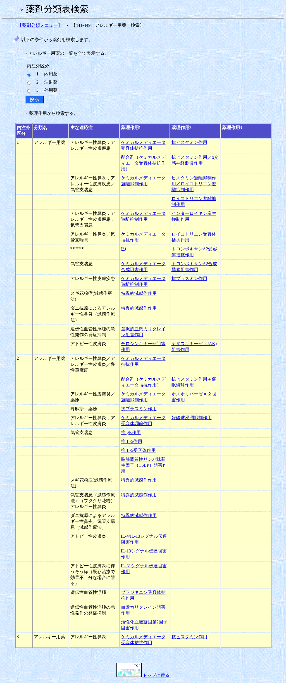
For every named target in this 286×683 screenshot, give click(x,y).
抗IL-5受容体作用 (138, 450)
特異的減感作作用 (139, 293)
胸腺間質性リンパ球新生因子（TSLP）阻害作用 (144, 465)
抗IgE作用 (131, 432)
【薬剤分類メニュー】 (40, 25)
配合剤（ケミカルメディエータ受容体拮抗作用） (143, 163)
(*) (123, 248)
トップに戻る (143, 675)
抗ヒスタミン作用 (189, 142)
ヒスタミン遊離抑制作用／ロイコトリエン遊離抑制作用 (193, 184)
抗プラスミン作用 (189, 278)
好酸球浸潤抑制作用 (191, 417)
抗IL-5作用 (131, 441)
